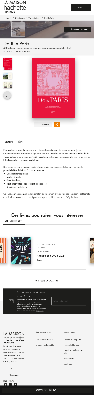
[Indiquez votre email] (65, 301)
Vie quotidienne (34, 18)
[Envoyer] (82, 301)
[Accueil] (15, 6)
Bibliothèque (20, 18)
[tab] (9, 141)
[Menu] (81, 7)
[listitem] (5, 384)
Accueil (8, 18)
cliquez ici (39, 310)
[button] (77, 29)
